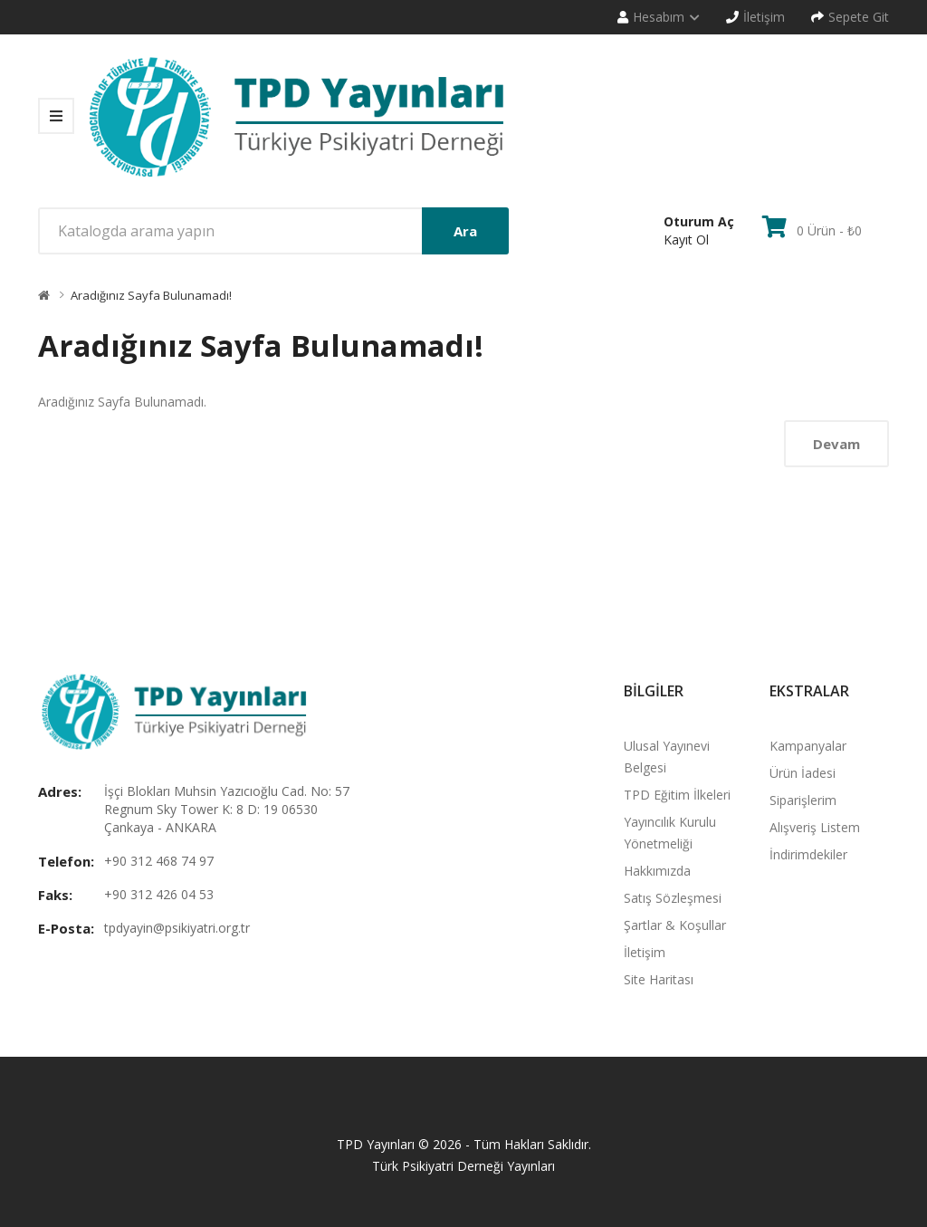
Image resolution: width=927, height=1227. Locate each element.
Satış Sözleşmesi (673, 897)
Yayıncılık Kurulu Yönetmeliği (670, 832)
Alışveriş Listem (814, 827)
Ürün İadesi (802, 772)
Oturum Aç (699, 221)
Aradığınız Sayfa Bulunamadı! (151, 295)
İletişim (644, 952)
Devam (836, 444)
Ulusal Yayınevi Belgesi (667, 756)
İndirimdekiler (808, 854)
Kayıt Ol (686, 239)
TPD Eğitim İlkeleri (677, 794)
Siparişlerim (802, 800)
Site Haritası (658, 979)
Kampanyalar (807, 745)
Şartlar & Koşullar (675, 925)
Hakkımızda (657, 870)
